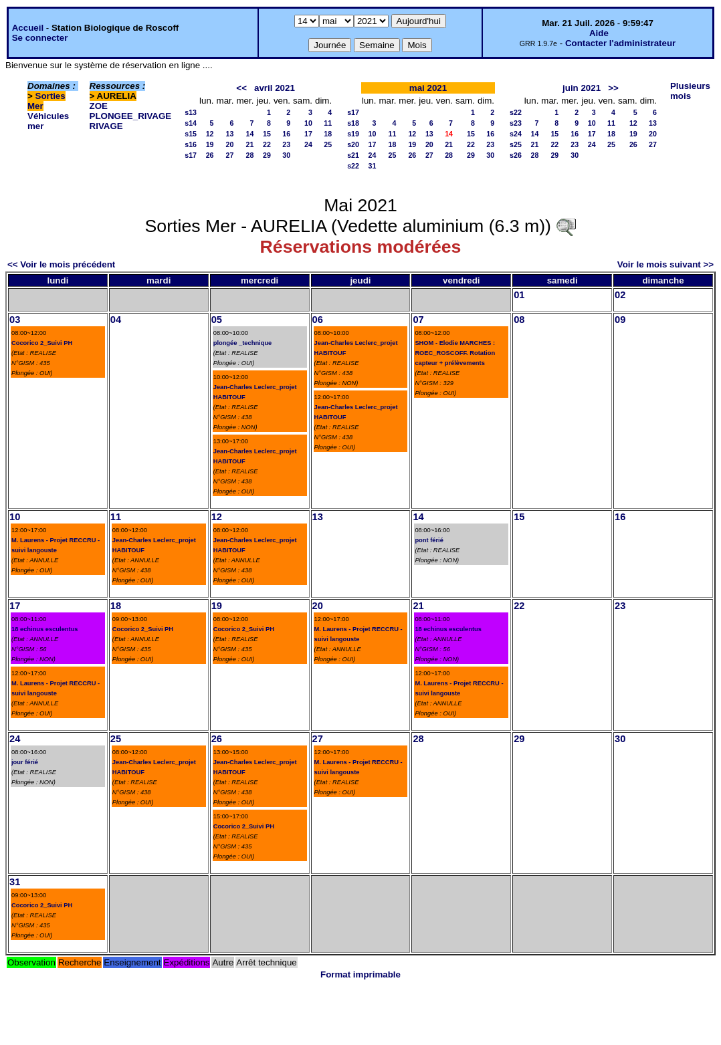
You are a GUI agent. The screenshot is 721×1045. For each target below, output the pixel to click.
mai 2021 (428, 88)
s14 (191, 123)
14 (250, 134)
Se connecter (40, 38)
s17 (191, 155)
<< (241, 88)
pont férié (429, 540)
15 (267, 134)
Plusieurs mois (690, 91)
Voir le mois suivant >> (665, 264)
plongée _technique (242, 343)
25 (328, 144)
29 (267, 155)
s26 (516, 155)
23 (286, 144)
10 (308, 123)
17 (308, 134)
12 (210, 134)
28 (250, 155)
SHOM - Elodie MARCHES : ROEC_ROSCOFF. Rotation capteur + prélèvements (455, 353)
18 (328, 134)
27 (230, 155)
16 (286, 134)
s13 (191, 112)
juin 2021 (581, 88)
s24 (516, 134)
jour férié (24, 762)
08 (519, 319)
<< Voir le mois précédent (61, 264)
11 (328, 123)
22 (267, 144)
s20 (353, 144)
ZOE (99, 106)
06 (317, 319)
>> (613, 88)
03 (14, 319)
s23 (516, 123)
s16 (191, 144)
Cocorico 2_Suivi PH (41, 343)
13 (230, 134)
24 (308, 144)
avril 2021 (274, 88)
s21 (353, 155)
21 (250, 144)
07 (418, 319)
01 (519, 294)
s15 (191, 134)
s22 (353, 166)
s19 (353, 134)
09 (620, 319)
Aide (599, 33)
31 (373, 166)
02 (620, 294)
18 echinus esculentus (44, 629)
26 (210, 155)
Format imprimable (360, 974)
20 (230, 144)
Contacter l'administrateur (620, 43)
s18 (353, 123)
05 (216, 319)
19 (210, 144)
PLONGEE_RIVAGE (131, 116)
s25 (516, 144)
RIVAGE (106, 126)
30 (286, 155)
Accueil (27, 28)
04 (115, 319)
